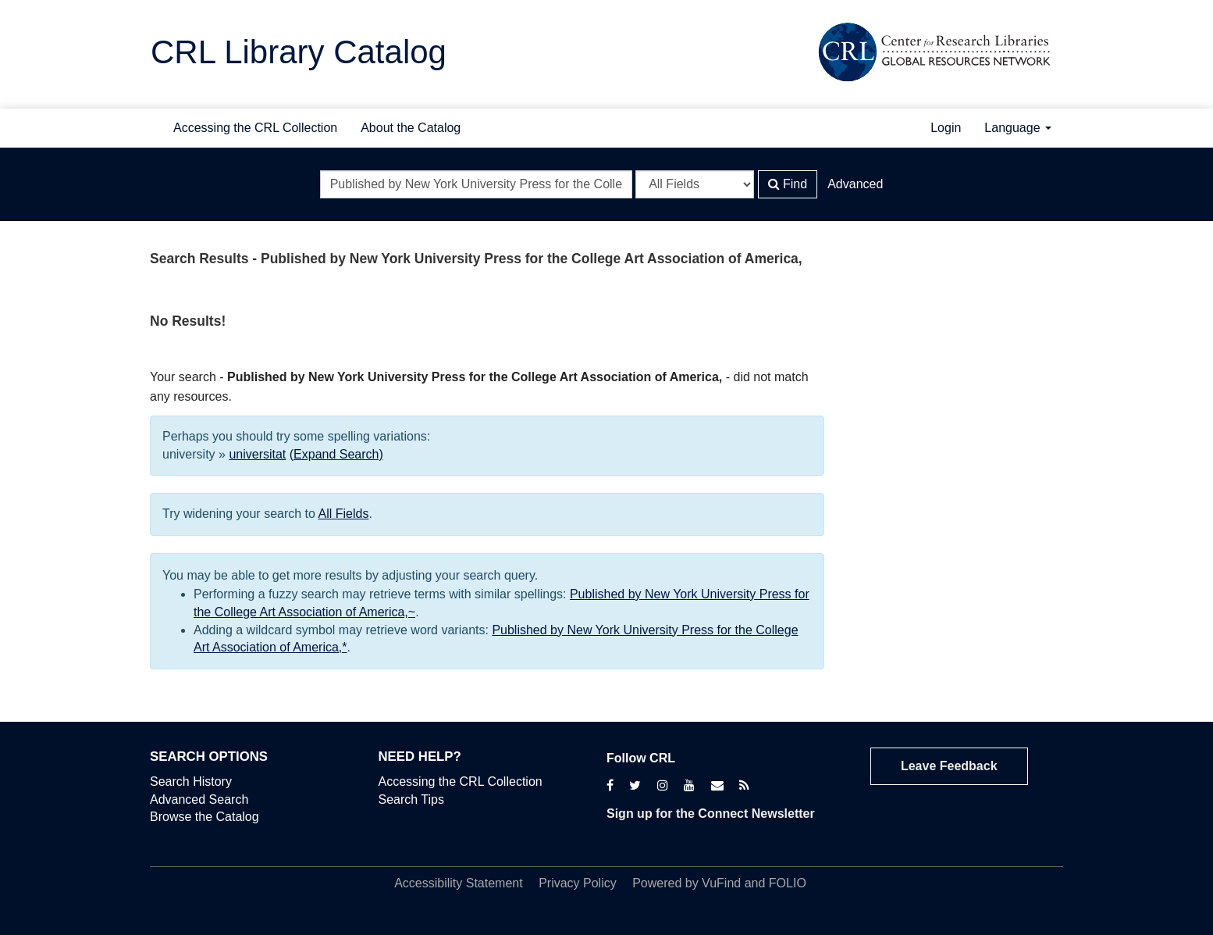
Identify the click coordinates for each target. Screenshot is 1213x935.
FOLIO (787, 883)
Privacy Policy (578, 883)
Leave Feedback (949, 766)
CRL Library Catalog (298, 52)
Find (788, 184)
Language (1017, 127)
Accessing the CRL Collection (255, 127)
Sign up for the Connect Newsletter (710, 813)
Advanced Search (199, 799)
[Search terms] (476, 184)
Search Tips (411, 799)
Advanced (855, 184)
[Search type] (694, 184)
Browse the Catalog (204, 816)
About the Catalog (411, 127)
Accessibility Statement (458, 883)
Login (945, 127)
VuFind (721, 883)
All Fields (343, 513)
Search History (191, 781)
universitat (257, 454)
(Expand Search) (336, 454)
